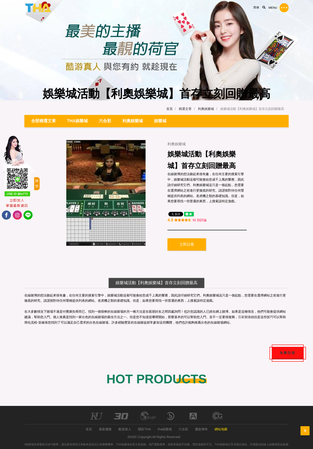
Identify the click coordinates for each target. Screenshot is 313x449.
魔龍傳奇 (201, 429)
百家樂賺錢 (246, 317)
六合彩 (105, 121)
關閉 (36, 183)
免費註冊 (288, 353)
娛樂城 (160, 121)
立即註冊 (187, 244)
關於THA (144, 429)
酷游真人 (124, 429)
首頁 (169, 109)
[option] (106, 193)
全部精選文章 (43, 121)
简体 (256, 7)
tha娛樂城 (165, 429)
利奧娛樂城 (206, 109)
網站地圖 (221, 429)
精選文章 (185, 109)
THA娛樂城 (77, 121)
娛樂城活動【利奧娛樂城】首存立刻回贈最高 (156, 282)
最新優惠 (105, 429)
